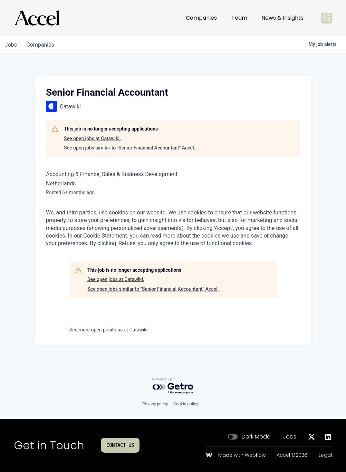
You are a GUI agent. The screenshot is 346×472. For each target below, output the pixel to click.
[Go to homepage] (36, 18)
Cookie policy (185, 404)
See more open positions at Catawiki (108, 330)
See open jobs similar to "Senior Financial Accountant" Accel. (129, 148)
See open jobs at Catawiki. (92, 138)
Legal (325, 455)
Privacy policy (155, 404)
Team (239, 18)
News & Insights (282, 18)
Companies (201, 18)
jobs (12, 44)
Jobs (289, 436)
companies (43, 44)
